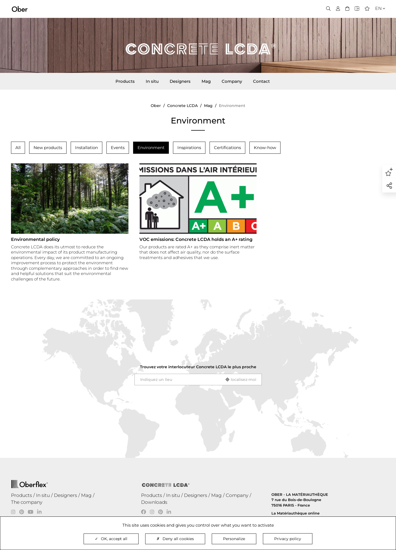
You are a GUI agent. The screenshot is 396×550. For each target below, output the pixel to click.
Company (232, 81)
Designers (180, 81)
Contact (261, 81)
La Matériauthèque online (295, 513)
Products (125, 81)
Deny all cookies (175, 538)
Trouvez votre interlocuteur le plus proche (198, 366)
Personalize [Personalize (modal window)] (234, 538)
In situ (152, 81)
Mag (206, 81)
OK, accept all (111, 538)
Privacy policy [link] (287, 538)
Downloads (154, 502)
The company (26, 502)
